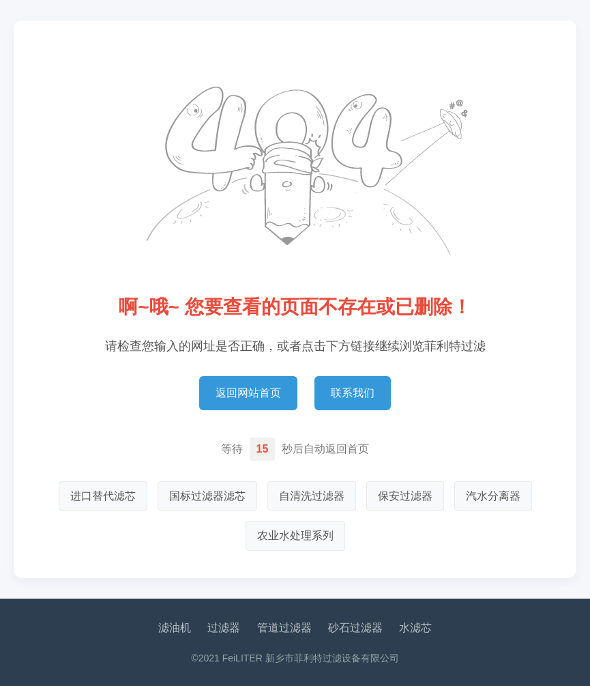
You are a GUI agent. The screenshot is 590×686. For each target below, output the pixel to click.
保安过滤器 (405, 496)
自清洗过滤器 (311, 496)
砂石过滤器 (355, 627)
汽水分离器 (493, 496)
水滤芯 (415, 627)
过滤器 (223, 627)
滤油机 (174, 627)
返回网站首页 (248, 393)
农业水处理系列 (295, 535)
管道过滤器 (284, 627)
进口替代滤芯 (103, 496)
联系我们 (352, 393)
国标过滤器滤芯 (207, 496)
